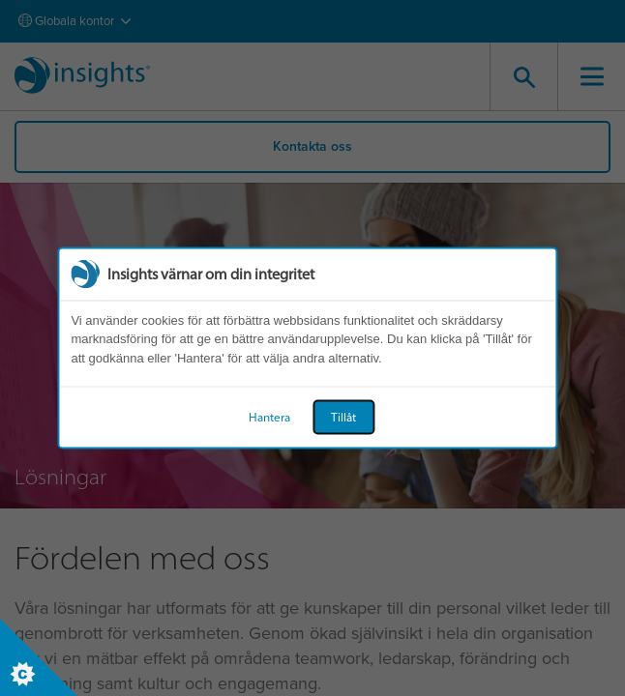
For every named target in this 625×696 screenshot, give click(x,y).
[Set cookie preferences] (38, 657)
